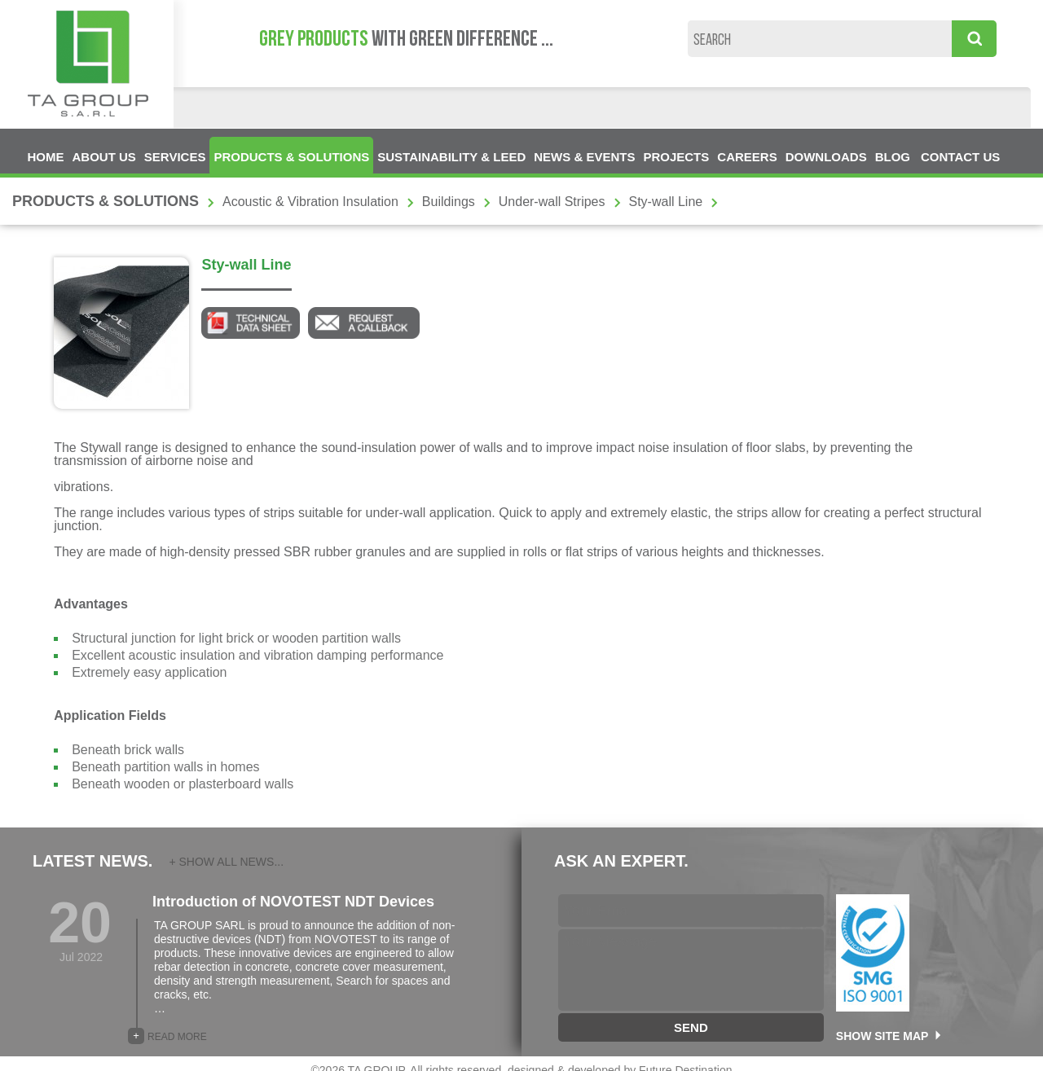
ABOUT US (104, 157)
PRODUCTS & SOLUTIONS (291, 157)
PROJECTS (676, 157)
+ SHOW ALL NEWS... (226, 861)
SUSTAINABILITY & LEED (451, 157)
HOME (46, 157)
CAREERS (747, 157)
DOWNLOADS (826, 157)
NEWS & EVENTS (584, 157)
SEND (691, 1027)
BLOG (892, 157)
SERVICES (175, 157)
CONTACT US (960, 157)
